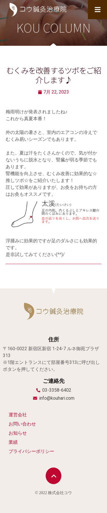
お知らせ (18, 433)
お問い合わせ (22, 424)
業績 (13, 442)
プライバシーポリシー (31, 451)
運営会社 (18, 414)
